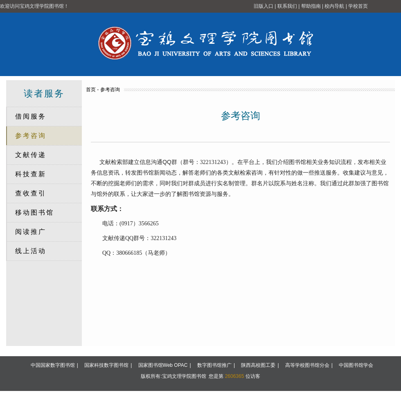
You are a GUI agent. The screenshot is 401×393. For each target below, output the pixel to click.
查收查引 (30, 193)
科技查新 (30, 174)
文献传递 (30, 154)
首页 (91, 89)
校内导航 (334, 6)
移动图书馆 (34, 212)
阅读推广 (30, 231)
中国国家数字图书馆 (53, 365)
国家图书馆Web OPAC (163, 365)
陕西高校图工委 (258, 365)
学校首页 (358, 6)
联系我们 (287, 6)
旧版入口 (263, 6)
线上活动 (30, 250)
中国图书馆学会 (356, 365)
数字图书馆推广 (214, 365)
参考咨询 (30, 135)
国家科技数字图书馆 (106, 365)
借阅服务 (30, 116)
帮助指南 (311, 6)
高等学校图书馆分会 (307, 365)
